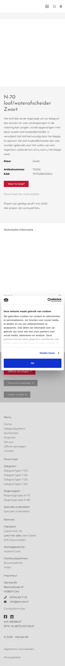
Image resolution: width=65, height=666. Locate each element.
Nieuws (8, 442)
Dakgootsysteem (14, 428)
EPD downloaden (15, 539)
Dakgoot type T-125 (15, 479)
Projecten (10, 437)
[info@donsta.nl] (7, 601)
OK (32, 363)
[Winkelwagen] (54, 6)
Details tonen (47, 353)
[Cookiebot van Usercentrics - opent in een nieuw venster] (47, 300)
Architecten (11, 433)
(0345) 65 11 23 (18, 597)
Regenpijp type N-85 (17, 499)
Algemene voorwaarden (19, 649)
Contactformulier (14, 608)
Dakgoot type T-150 (16, 484)
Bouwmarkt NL (13, 562)
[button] (47, 6)
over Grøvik (29, 535)
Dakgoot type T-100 (16, 470)
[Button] (60, 6)
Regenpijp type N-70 (17, 495)
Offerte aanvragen (15, 446)
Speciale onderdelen (17, 511)
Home (8, 424)
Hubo (7, 567)
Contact (9, 450)
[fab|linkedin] (12, 617)
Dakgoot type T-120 (16, 475)
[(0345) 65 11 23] (7, 597)
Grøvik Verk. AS (13, 531)
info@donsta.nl (19, 601)
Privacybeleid (12, 657)
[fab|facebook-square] (5, 617)
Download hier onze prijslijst (21, 194)
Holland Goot (12, 551)
